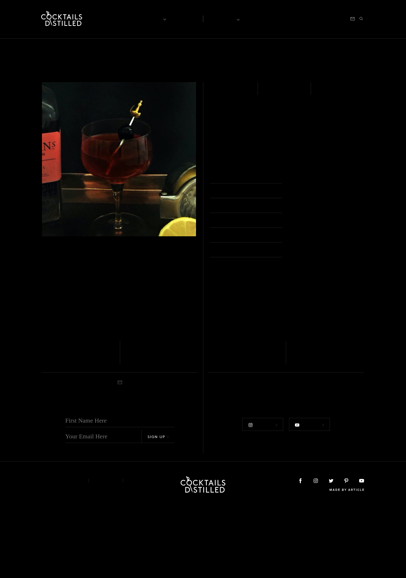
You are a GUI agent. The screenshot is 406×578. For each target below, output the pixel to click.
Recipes (221, 18)
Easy (269, 91)
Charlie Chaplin (150, 427)
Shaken (327, 91)
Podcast (317, 18)
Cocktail (301, 176)
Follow (262, 496)
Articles (184, 18)
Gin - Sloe (224, 91)
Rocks (224, 435)
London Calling (66, 427)
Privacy (106, 553)
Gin (44, 420)
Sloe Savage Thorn (237, 427)
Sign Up (158, 509)
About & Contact (61, 553)
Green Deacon (313, 427)
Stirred (47, 435)
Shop (300, 18)
